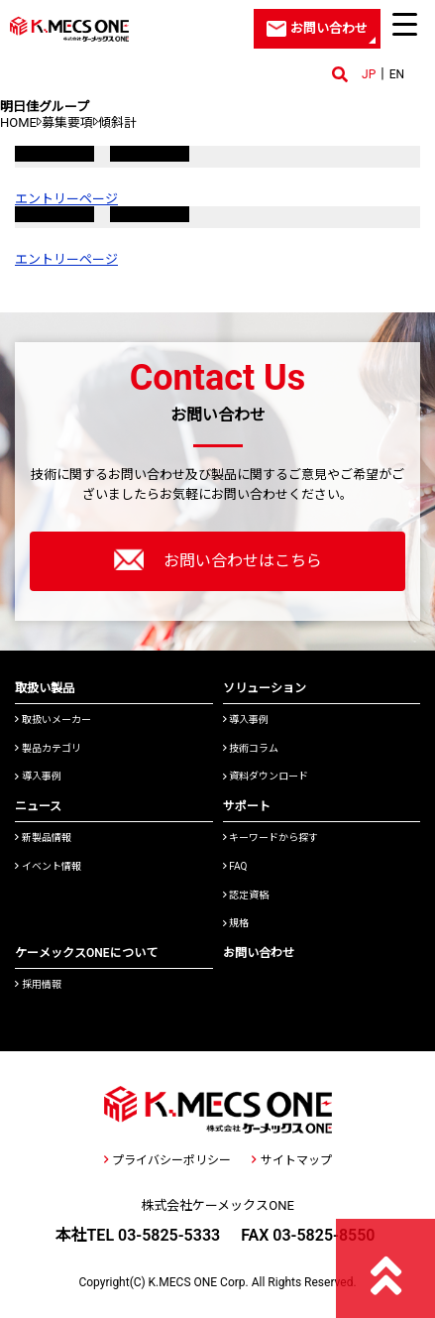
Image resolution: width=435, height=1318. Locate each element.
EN (396, 74)
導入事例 (38, 776)
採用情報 (38, 984)
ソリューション (264, 688)
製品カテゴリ (48, 748)
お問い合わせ (258, 953)
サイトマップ (291, 1160)
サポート (247, 806)
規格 (236, 922)
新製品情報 (43, 837)
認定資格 (246, 895)
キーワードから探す (271, 837)
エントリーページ (66, 198)
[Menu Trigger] (405, 24)
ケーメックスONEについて (86, 953)
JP (369, 74)
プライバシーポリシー (167, 1160)
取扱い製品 (44, 688)
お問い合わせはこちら (218, 559)
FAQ (235, 866)
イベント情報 (48, 866)
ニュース (38, 806)
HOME (18, 122)
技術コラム (251, 748)
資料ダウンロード (266, 776)
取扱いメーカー (53, 719)
